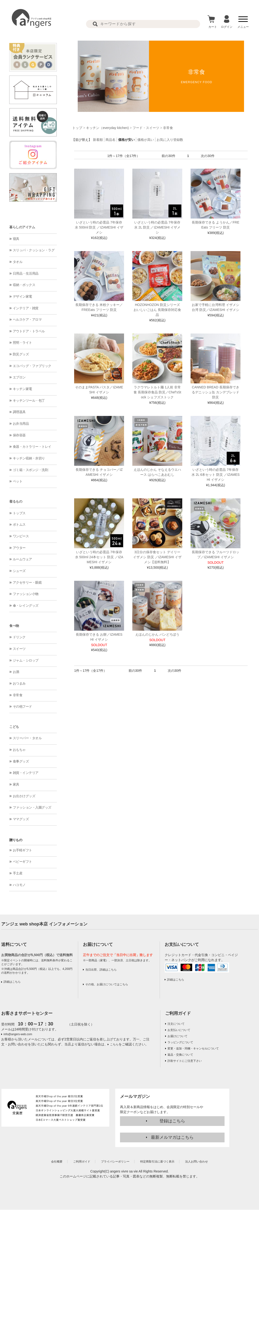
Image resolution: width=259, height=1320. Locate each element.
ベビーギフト (22, 861)
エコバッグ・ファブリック (32, 365)
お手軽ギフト (22, 850)
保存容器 (19, 435)
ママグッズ (21, 819)
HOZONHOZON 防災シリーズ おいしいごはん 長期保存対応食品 (157, 310)
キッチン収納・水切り (29, 458)
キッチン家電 (22, 389)
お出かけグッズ (24, 796)
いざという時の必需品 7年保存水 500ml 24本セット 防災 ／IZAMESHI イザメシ (99, 557)
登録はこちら (172, 1121)
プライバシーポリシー (115, 1161)
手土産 (18, 873)
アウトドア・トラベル (29, 331)
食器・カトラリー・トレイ (32, 446)
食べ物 (14, 625)
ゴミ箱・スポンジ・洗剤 (30, 470)
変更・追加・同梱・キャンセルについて (193, 1048)
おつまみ (19, 683)
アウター (19, 547)
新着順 (98, 140)
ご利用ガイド (178, 1013)
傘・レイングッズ (25, 605)
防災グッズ (21, 354)
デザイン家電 (22, 296)
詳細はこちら (12, 981)
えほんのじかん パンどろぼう (157, 634)
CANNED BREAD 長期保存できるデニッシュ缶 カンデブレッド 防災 (215, 392)
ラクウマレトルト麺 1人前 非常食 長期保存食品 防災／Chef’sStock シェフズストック (157, 392)
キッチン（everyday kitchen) (107, 128)
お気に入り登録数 (170, 140)
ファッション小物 (25, 594)
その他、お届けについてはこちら (106, 984)
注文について (176, 1023)
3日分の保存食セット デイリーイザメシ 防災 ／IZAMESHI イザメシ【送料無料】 (157, 557)
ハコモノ (19, 884)
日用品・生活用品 (25, 273)
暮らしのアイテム (22, 227)
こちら (114, 1044)
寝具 (16, 238)
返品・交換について (180, 1054)
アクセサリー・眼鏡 (27, 582)
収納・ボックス (24, 284)
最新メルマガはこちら (172, 1137)
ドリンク (19, 637)
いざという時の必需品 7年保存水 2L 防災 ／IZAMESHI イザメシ (157, 227)
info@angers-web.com (18, 1034)
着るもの (15, 501)
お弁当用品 (21, 423)
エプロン (19, 377)
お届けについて (177, 1036)
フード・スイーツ (146, 128)
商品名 (110, 140)
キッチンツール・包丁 (29, 400)
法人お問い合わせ (196, 1161)
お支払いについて (179, 1030)
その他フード (22, 706)
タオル (18, 261)
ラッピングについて (180, 1042)
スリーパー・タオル (27, 738)
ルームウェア (22, 559)
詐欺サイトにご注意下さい (185, 1061)
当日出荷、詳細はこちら (101, 969)
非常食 (18, 695)
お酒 (16, 671)
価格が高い (145, 140)
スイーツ (19, 648)
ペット (18, 481)
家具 (16, 784)
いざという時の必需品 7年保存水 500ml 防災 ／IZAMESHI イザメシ (99, 227)
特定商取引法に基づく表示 (157, 1161)
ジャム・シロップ (25, 660)
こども (14, 726)
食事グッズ (21, 761)
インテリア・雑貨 (25, 308)
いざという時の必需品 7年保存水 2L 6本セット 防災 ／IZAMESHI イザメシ (216, 474)
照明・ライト (22, 342)
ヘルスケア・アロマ (27, 319)
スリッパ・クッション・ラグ (34, 250)
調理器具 (19, 412)
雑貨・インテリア (25, 772)
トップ (77, 128)
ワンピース (21, 536)
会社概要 (56, 1161)
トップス (19, 513)
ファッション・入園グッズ (32, 807)
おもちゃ (19, 749)
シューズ (19, 570)
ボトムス (19, 524)
